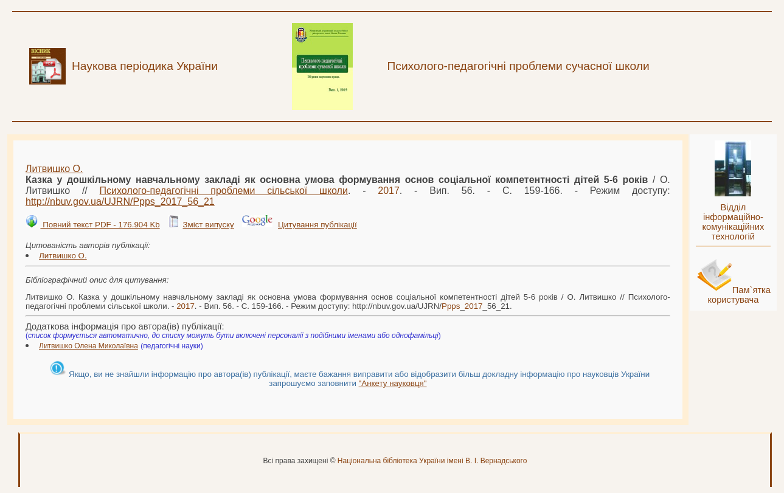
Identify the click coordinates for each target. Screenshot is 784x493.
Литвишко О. (54, 169)
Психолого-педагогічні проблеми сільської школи (224, 190)
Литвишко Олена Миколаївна (88, 346)
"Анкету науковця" (393, 383)
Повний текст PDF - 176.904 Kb (99, 224)
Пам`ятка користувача (739, 295)
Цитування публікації (317, 224)
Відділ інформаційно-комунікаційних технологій (733, 221)
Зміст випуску (208, 224)
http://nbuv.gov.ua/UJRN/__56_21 (120, 201)
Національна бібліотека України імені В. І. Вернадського (432, 461)
